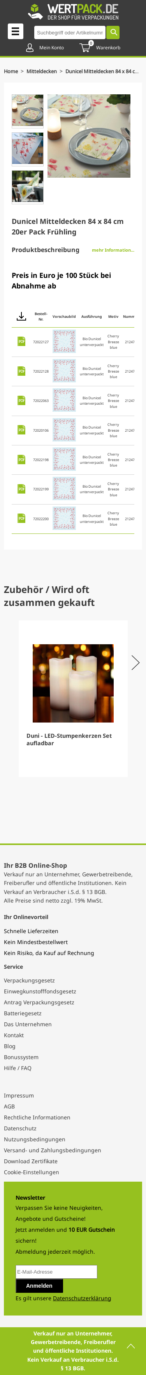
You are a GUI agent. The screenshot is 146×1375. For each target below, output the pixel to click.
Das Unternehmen (28, 1024)
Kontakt (14, 1035)
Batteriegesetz (23, 1013)
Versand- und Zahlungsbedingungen (52, 1150)
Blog (10, 1046)
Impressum (19, 1095)
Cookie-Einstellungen (31, 1172)
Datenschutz (20, 1128)
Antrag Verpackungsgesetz (39, 1002)
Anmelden (39, 1286)
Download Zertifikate (31, 1161)
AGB (9, 1106)
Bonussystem (21, 1057)
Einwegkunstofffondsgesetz (40, 991)
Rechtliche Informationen (37, 1117)
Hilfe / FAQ (18, 1068)
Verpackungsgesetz (29, 980)
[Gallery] (73, 698)
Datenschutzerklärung (82, 1298)
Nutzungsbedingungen (34, 1139)
